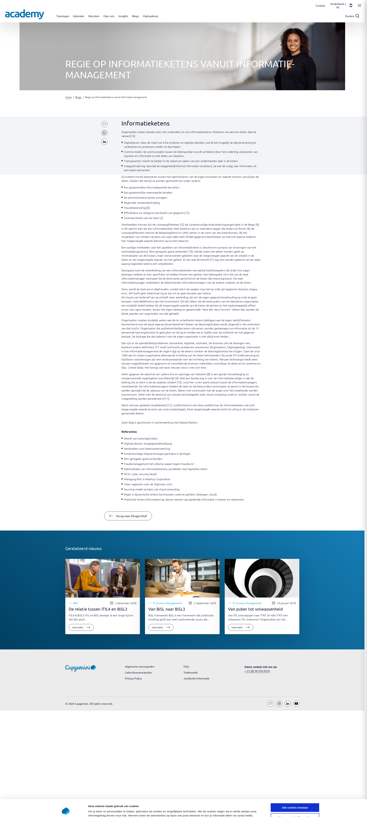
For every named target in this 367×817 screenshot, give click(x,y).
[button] (128, 516)
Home (68, 97)
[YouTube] (296, 704)
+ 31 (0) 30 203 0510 (257, 670)
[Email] (270, 704)
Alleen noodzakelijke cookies (295, 801)
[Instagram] (279, 704)
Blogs (78, 97)
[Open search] (352, 16)
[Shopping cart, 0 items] (358, 7)
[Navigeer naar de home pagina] (24, 14)
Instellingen (226, 810)
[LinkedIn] (288, 704)
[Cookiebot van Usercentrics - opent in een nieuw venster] (66, 810)
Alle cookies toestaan (295, 791)
